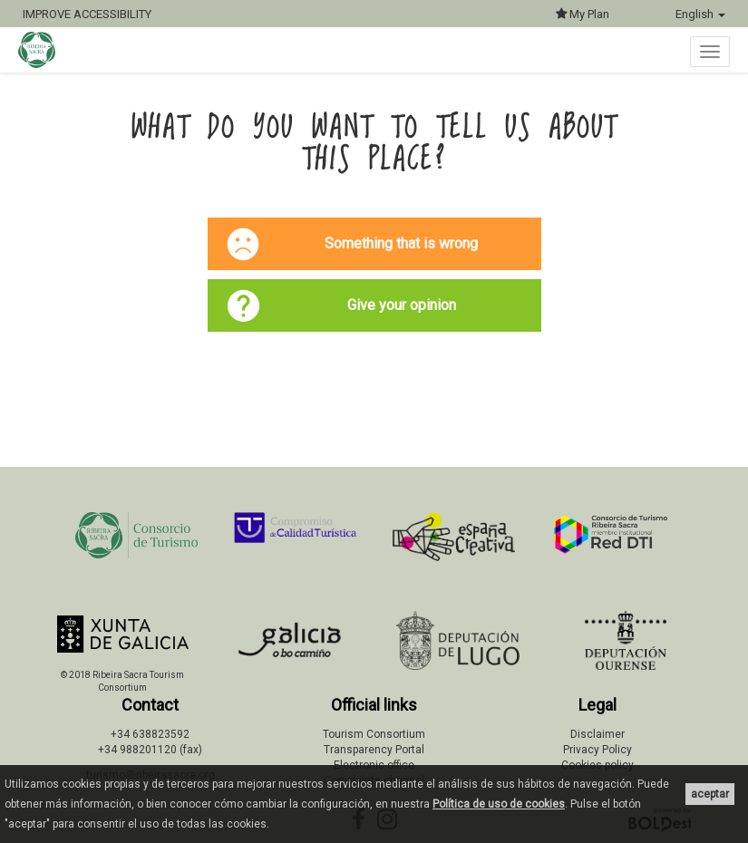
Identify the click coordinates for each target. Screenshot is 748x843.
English (700, 14)
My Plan (582, 14)
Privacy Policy (597, 749)
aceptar (710, 794)
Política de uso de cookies (498, 804)
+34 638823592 (150, 734)
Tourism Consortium (374, 734)
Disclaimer (597, 734)
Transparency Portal (374, 749)
